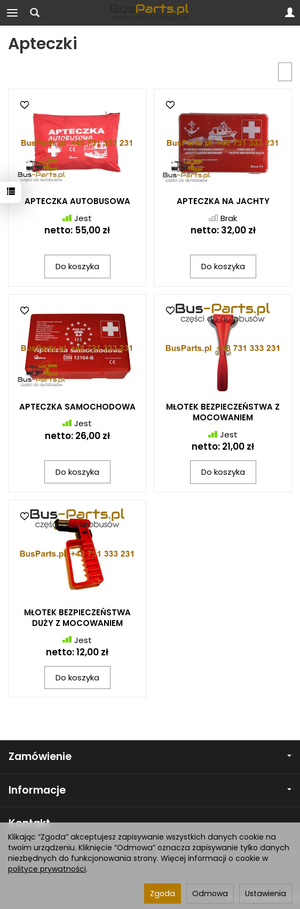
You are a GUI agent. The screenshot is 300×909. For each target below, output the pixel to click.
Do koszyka (77, 266)
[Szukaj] (35, 13)
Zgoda (162, 893)
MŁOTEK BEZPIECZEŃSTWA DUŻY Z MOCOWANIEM (77, 618)
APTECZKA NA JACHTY (223, 201)
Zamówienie (150, 756)
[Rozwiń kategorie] (12, 13)
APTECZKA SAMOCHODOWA (77, 406)
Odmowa (210, 893)
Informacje (150, 790)
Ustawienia (265, 893)
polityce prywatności (47, 869)
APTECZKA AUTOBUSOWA (77, 201)
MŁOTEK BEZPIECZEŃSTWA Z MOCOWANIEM (223, 412)
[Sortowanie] (285, 71)
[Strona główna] (150, 13)
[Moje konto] (290, 13)
